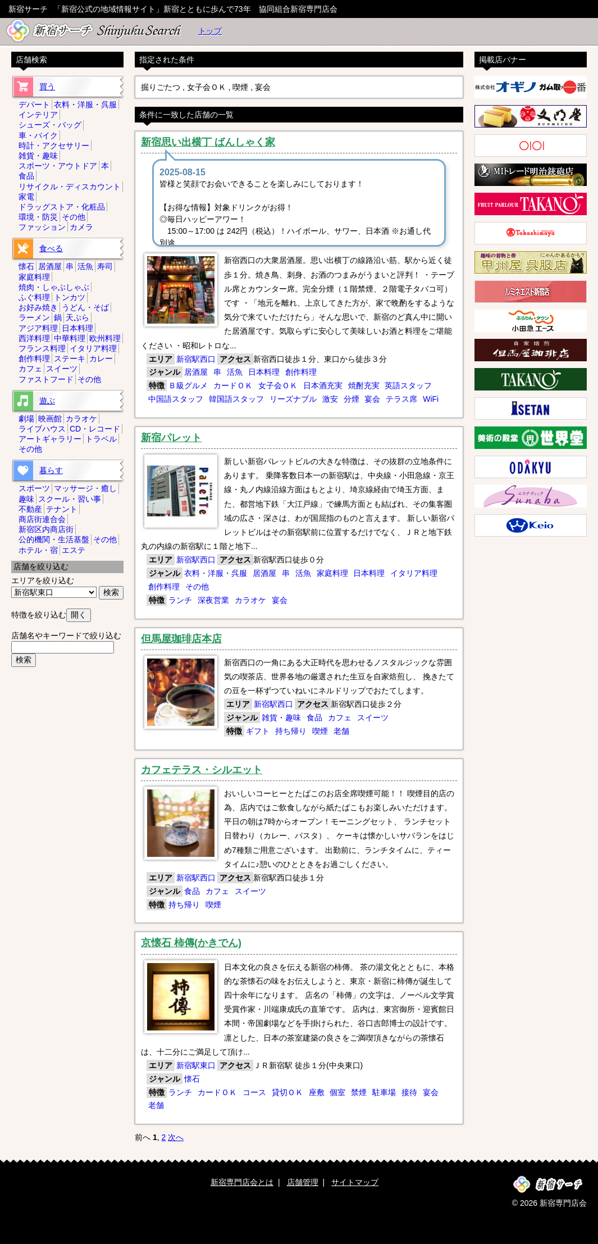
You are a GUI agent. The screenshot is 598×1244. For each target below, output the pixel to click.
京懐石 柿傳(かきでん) (191, 942)
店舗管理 (302, 1182)
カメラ (81, 227)
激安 (330, 398)
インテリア (38, 114)
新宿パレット (171, 437)
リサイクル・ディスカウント (70, 186)
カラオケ (250, 600)
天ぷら (77, 317)
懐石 (192, 1078)
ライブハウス (42, 428)
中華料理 (69, 338)
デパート (34, 104)
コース (254, 1092)
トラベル (101, 438)
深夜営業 (213, 600)
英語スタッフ (408, 385)
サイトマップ (354, 1182)
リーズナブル (293, 398)
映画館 (50, 418)
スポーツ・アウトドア (58, 165)
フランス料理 (42, 348)
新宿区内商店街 (46, 529)
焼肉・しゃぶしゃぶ (54, 287)
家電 (26, 196)
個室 (337, 1092)
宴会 (372, 398)
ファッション (42, 227)
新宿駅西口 (196, 359)
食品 (314, 717)
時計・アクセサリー (54, 145)
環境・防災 (38, 216)
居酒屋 (196, 371)
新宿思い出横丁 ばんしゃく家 (208, 142)
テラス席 (401, 398)
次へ (176, 1137)
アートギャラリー (50, 438)
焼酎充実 (364, 385)
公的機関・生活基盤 (54, 539)
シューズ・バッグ (50, 124)
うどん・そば (85, 307)
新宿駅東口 (196, 1065)
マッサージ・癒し (85, 488)
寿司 (105, 266)
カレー (101, 358)
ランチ (180, 600)
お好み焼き (38, 307)
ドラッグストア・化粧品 (62, 206)
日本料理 (264, 371)
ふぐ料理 (34, 297)
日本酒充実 (323, 385)
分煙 (351, 398)
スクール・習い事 (69, 498)
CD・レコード (95, 428)
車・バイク (38, 135)
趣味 (26, 498)
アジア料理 (38, 328)
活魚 (235, 371)
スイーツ (373, 717)
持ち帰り (291, 731)
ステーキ (69, 358)
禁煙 (359, 1092)
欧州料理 (105, 338)
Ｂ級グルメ (188, 385)
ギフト (258, 731)
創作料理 (301, 371)
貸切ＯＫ (287, 1092)
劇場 (26, 418)
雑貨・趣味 (281, 717)
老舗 (341, 731)
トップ (210, 30)
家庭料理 (332, 573)
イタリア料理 (413, 573)
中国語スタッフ (175, 398)
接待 (409, 1092)
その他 (197, 586)
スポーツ (34, 488)
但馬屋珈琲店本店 (181, 638)
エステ (73, 550)
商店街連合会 (42, 519)
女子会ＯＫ (278, 385)
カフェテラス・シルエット (201, 769)
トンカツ (69, 297)
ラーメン (34, 317)
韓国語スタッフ (236, 398)
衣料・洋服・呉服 (215, 573)
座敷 (317, 1092)
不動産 (30, 509)
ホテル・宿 (38, 550)
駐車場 (384, 1092)
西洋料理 (34, 338)
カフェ (340, 717)
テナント (61, 509)
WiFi (431, 398)
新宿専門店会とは (242, 1182)
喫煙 (320, 731)
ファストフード (46, 379)
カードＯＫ (233, 385)
